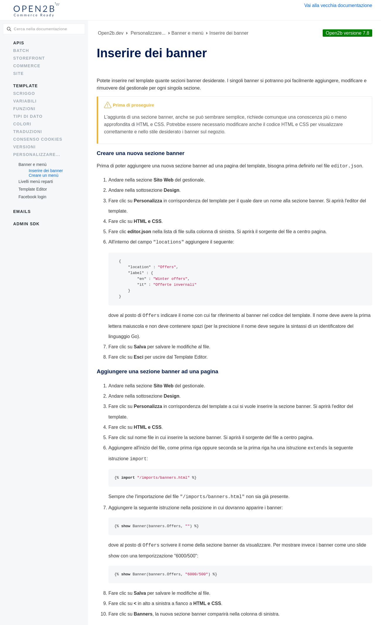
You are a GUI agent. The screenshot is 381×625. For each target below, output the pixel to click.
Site (18, 73)
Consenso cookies (37, 139)
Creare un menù (43, 175)
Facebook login (32, 196)
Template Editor (32, 189)
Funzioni (24, 108)
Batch (21, 50)
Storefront (29, 58)
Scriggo (24, 93)
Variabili (25, 101)
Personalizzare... (36, 154)
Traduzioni (27, 131)
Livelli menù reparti (35, 181)
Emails (22, 211)
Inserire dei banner (46, 170)
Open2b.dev (110, 33)
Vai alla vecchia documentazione (338, 5)
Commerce (26, 65)
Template (25, 85)
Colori (22, 124)
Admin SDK (26, 223)
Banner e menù (32, 164)
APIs (18, 43)
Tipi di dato (27, 116)
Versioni (24, 147)
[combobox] (44, 28)
